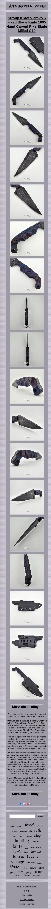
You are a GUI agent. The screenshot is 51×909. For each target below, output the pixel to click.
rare (20, 872)
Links (26, 891)
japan (33, 867)
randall (23, 831)
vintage (17, 861)
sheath (35, 830)
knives (18, 856)
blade (14, 867)
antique (24, 868)
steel (22, 836)
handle (36, 852)
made (35, 841)
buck (26, 852)
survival (31, 862)
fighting (28, 873)
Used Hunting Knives (26, 886)
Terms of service (26, 904)
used (15, 836)
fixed (29, 825)
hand (27, 848)
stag (37, 835)
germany (36, 847)
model (29, 836)
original (36, 876)
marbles (15, 832)
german (17, 875)
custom (38, 872)
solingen (39, 826)
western (39, 863)
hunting (22, 840)
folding (12, 826)
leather (33, 857)
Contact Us (27, 895)
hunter (27, 875)
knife (18, 846)
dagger (19, 826)
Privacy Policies (27, 899)
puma (12, 872)
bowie (17, 852)
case (41, 867)
